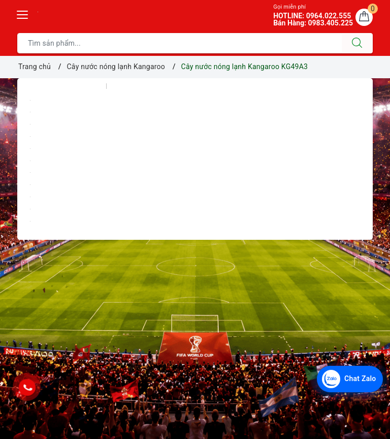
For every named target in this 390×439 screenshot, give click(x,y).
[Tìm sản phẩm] (179, 43)
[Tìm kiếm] (357, 43)
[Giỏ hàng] (364, 17)
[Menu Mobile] (22, 13)
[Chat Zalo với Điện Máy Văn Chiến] (350, 379)
